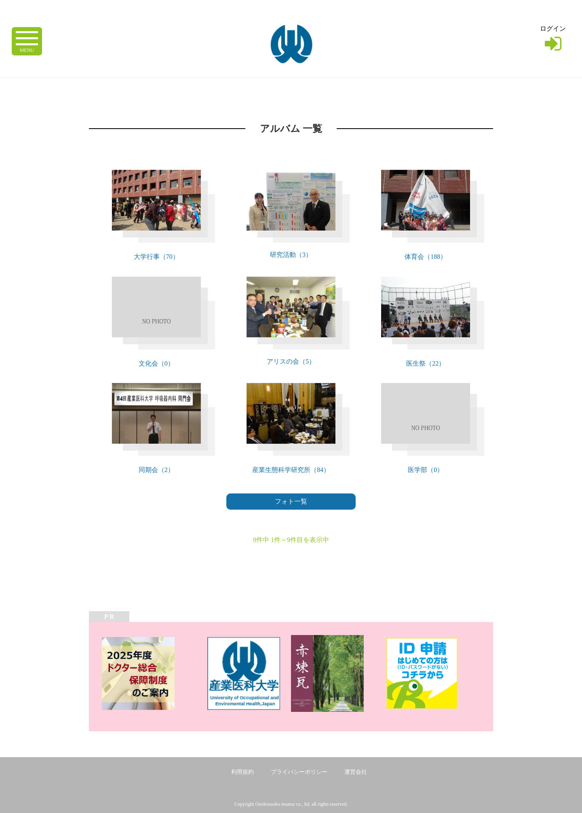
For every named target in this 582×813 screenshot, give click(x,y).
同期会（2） (156, 469)
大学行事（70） (156, 256)
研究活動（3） (291, 254)
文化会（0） (156, 363)
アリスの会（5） (291, 361)
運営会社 (355, 772)
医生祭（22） (425, 363)
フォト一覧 (291, 501)
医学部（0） (425, 469)
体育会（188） (426, 256)
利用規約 (242, 772)
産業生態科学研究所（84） (291, 469)
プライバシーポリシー (299, 772)
